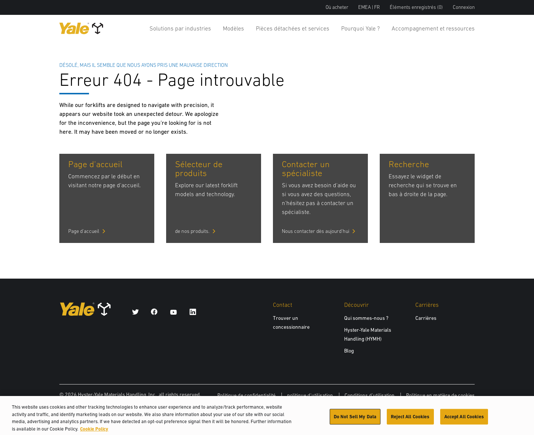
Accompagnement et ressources (433, 28)
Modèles (233, 28)
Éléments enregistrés (416, 7)
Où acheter (337, 7)
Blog (349, 351)
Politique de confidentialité (246, 395)
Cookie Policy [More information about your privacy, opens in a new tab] (94, 431)
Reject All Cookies (410, 419)
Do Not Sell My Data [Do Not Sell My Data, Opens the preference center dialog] (355, 419)
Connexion (464, 7)
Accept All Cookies (464, 419)
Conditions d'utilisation (370, 395)
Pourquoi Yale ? (360, 28)
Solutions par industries (180, 28)
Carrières (425, 318)
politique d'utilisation (310, 395)
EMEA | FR (369, 7)
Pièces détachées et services (292, 28)
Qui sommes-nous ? (366, 318)
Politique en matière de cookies (440, 395)
